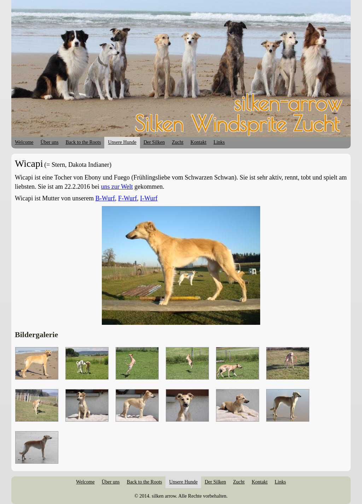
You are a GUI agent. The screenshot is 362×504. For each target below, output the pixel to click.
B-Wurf (105, 198)
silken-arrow (287, 102)
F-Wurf (127, 198)
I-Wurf (148, 198)
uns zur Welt (117, 186)
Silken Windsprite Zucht (237, 123)
